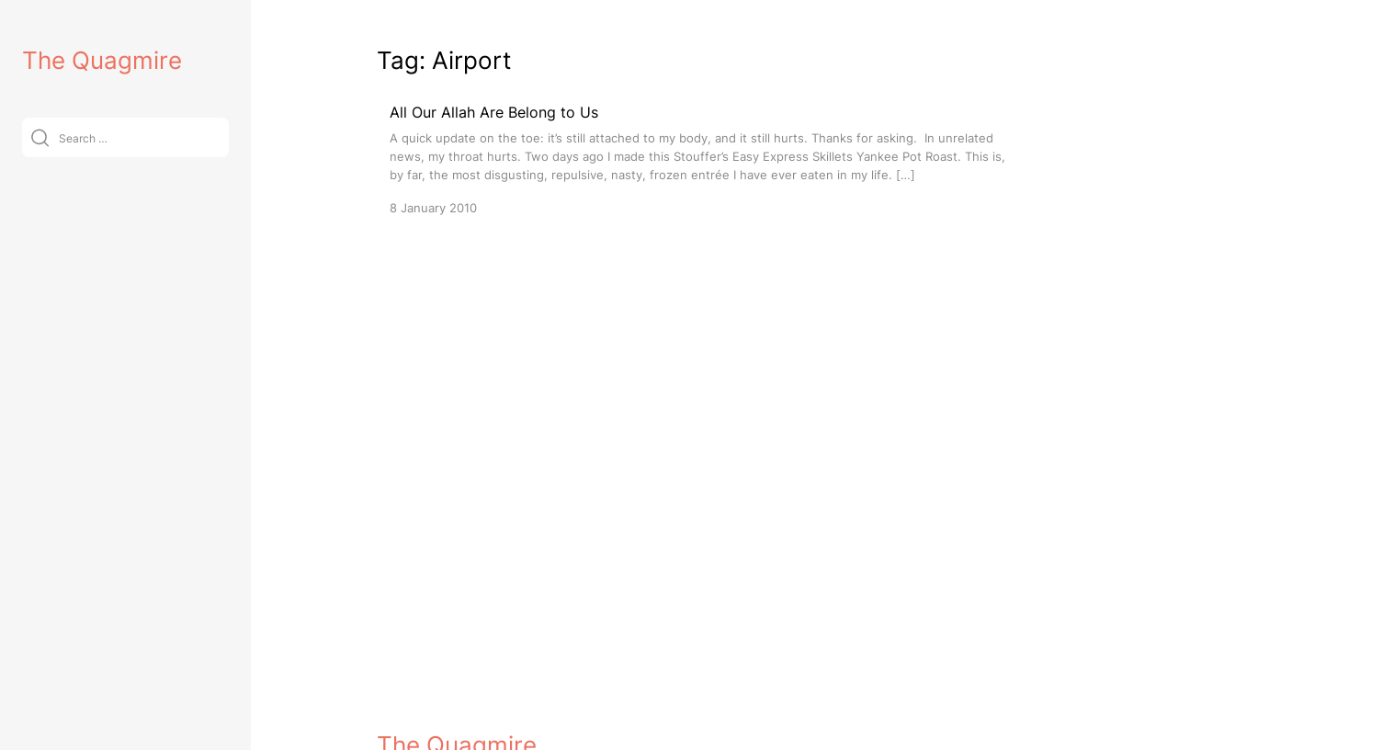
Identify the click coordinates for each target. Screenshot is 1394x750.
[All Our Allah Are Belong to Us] (698, 158)
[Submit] (40, 137)
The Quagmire (102, 60)
